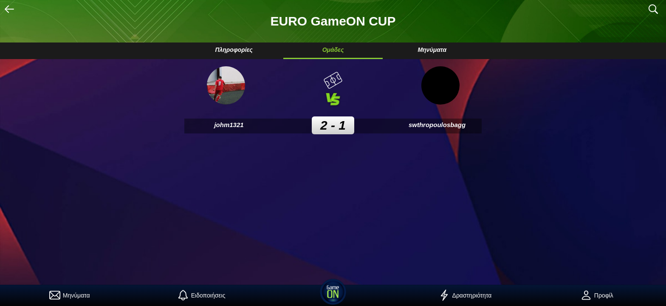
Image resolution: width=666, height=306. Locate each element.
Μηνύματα (432, 49)
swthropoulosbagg (437, 124)
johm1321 (228, 124)
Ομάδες (333, 49)
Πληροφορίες (233, 49)
